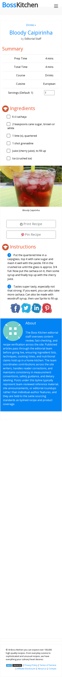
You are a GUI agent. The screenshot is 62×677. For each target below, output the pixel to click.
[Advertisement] (31, 526)
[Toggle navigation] (56, 6)
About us (42, 668)
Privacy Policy (30, 665)
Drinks (30, 25)
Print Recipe (31, 224)
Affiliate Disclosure (26, 668)
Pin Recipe (31, 234)
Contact (52, 668)
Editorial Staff (38, 325)
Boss (20, 4)
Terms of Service (48, 665)
